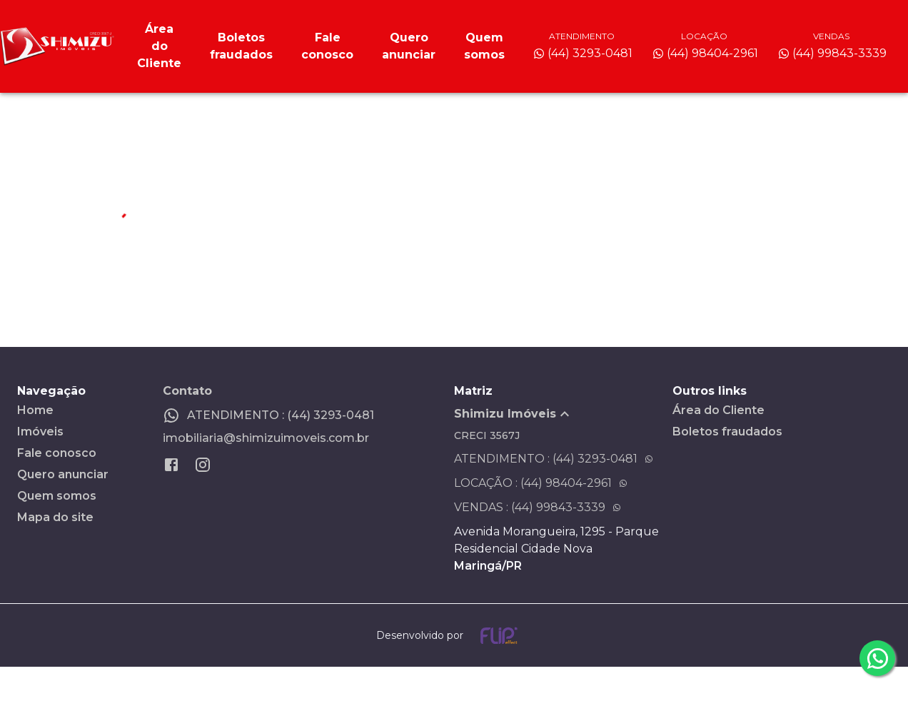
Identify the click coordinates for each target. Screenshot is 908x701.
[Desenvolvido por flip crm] (454, 635)
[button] (563, 414)
